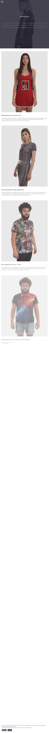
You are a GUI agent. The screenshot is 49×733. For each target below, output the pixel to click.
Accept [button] (9, 730)
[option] (24, 82)
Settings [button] (4, 730)
